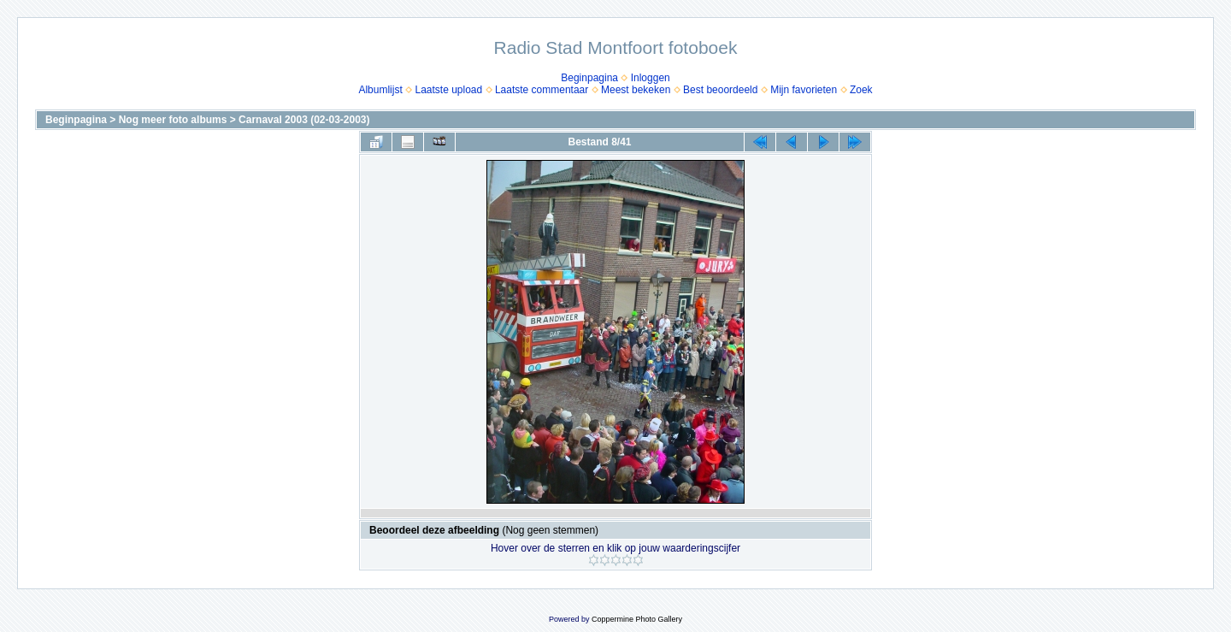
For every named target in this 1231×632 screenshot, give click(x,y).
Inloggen (650, 78)
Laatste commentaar (541, 90)
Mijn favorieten (803, 90)
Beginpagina (589, 78)
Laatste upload (448, 90)
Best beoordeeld (720, 90)
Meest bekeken (635, 90)
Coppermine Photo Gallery (637, 619)
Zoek (861, 90)
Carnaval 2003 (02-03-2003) (304, 120)
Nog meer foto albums (173, 120)
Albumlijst (380, 90)
